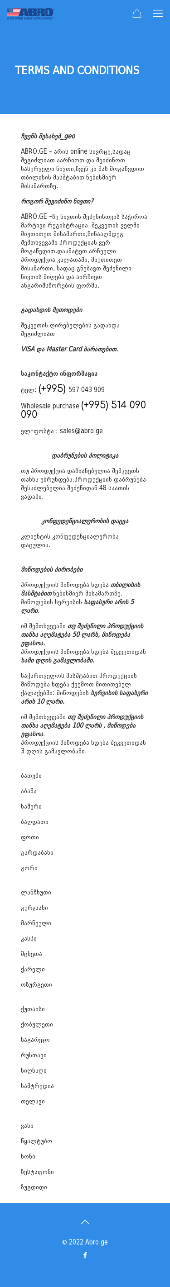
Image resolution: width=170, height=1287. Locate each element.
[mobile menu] (157, 13)
